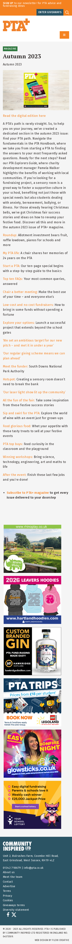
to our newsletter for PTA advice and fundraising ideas (32, 5)
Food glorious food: (17, 426)
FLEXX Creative (60, 940)
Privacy (7, 895)
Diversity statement (16, 909)
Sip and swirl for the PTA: (21, 413)
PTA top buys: (13, 444)
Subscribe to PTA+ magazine (28, 493)
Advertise (9, 886)
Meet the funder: (15, 366)
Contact (8, 881)
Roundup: (10, 235)
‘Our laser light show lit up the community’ (34, 392)
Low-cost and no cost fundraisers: (28, 305)
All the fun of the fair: (19, 400)
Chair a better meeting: (20, 292)
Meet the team (12, 877)
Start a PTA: (11, 266)
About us (9, 872)
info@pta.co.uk (34, 868)
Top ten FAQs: (13, 279)
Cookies (8, 900)
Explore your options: (19, 323)
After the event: (14, 475)
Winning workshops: (18, 457)
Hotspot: (9, 379)
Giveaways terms (14, 905)
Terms (7, 891)
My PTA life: (11, 253)
